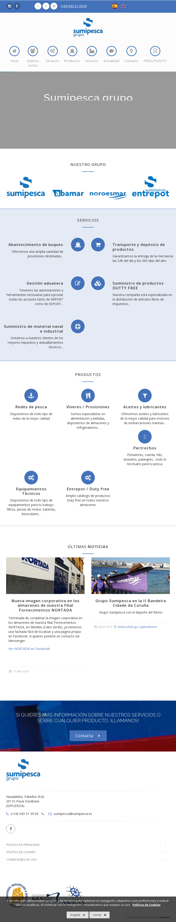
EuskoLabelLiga (128, 627)
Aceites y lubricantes (144, 406)
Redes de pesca (31, 406)
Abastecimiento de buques (35, 244)
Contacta (88, 735)
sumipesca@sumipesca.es (70, 814)
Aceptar (77, 915)
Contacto (131, 54)
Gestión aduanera (45, 283)
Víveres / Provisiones (88, 406)
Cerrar (99, 915)
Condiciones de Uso (21, 859)
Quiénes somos (33, 57)
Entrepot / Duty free (88, 488)
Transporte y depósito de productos (139, 247)
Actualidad (111, 54)
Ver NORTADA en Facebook (29, 648)
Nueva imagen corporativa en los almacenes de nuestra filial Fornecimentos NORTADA (45, 605)
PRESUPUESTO (155, 54)
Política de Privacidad (23, 845)
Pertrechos (144, 448)
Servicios (52, 54)
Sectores (91, 54)
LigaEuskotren (148, 627)
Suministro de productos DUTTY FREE (138, 285)
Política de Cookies (21, 852)
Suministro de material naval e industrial (33, 328)
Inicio (14, 54)
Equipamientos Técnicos (31, 491)
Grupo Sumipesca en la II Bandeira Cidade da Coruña (131, 603)
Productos (72, 54)
